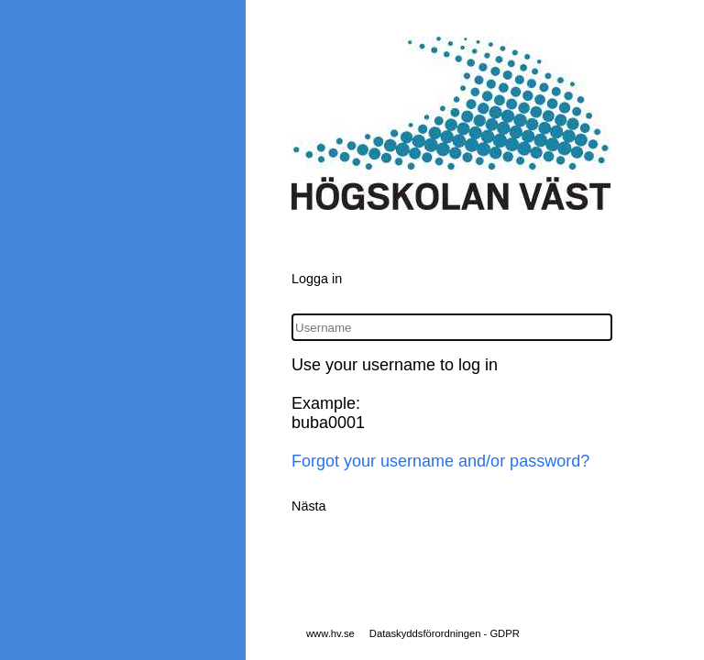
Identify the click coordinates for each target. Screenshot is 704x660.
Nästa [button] (309, 506)
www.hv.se (330, 633)
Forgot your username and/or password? (440, 461)
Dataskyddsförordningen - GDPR (444, 633)
